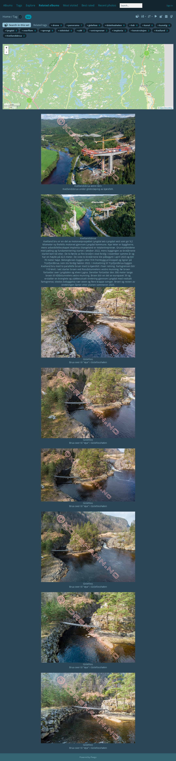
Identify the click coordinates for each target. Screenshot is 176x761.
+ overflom (29, 30)
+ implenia (119, 30)
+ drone (56, 25)
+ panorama (74, 25)
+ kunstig (164, 25)
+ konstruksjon (140, 30)
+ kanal (147, 25)
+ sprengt (47, 30)
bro (28, 16)
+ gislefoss (93, 25)
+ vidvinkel (65, 30)
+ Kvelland (161, 30)
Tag (15, 16)
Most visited (70, 5)
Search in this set (19, 25)
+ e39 (81, 30)
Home (7, 16)
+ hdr (133, 25)
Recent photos (107, 5)
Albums (8, 5)
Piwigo (94, 757)
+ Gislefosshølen (114, 25)
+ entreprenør (98, 30)
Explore (30, 5)
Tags (19, 5)
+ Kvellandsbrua (15, 35)
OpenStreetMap (166, 108)
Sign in (170, 5)
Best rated (88, 5)
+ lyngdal (11, 30)
